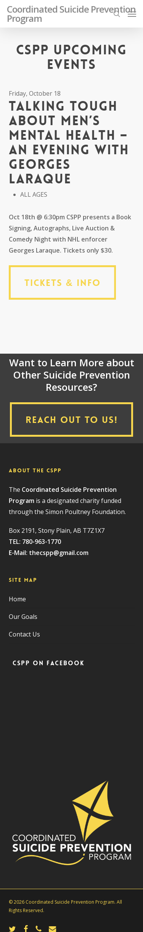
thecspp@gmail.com (58, 552)
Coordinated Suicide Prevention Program (71, 14)
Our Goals (23, 616)
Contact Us (24, 634)
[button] (132, 14)
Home (17, 599)
